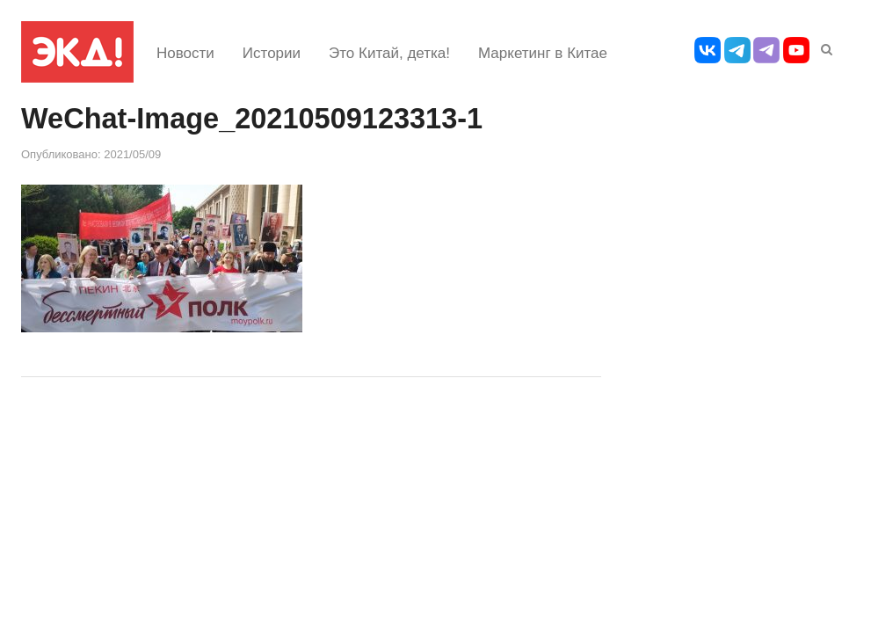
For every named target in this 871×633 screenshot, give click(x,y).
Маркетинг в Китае (542, 53)
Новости (185, 53)
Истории (272, 53)
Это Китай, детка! (389, 53)
